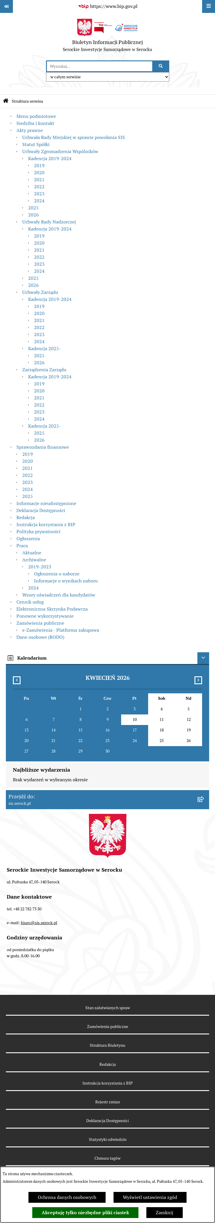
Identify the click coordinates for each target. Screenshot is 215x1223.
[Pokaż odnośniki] (6, 6)
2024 (39, 201)
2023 (39, 194)
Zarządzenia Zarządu (44, 370)
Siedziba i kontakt (35, 123)
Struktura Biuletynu (107, 1045)
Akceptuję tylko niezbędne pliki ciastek (85, 1213)
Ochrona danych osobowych (67, 1197)
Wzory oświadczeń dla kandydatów (58, 595)
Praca (22, 546)
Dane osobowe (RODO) (40, 637)
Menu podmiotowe (36, 116)
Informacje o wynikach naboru (66, 581)
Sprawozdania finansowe (42, 447)
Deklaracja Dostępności (40, 510)
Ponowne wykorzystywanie (45, 616)
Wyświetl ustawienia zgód (150, 1197)
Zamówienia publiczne (40, 623)
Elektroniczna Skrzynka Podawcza (52, 609)
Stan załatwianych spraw (107, 1007)
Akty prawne (29, 130)
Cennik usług (30, 602)
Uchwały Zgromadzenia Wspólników (60, 151)
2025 (33, 208)
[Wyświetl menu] (208, 6)
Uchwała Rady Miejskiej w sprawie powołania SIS (73, 137)
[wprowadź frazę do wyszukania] (99, 66)
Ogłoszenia (28, 539)
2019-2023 (39, 567)
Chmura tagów (107, 1158)
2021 (39, 180)
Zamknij (164, 1213)
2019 (39, 165)
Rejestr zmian (107, 1102)
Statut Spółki (36, 144)
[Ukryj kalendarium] (203, 658)
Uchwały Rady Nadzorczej (49, 222)
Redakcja (25, 517)
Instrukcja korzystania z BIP (45, 524)
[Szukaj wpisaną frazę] (161, 66)
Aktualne (31, 553)
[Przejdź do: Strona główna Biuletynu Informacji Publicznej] (6, 101)
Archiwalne (34, 560)
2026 (33, 215)
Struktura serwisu (27, 101)
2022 (39, 187)
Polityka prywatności (38, 532)
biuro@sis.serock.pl (39, 922)
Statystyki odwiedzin (107, 1139)
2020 (39, 173)
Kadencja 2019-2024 (50, 158)
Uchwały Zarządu (40, 292)
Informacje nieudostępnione (46, 503)
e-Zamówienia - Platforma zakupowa (60, 630)
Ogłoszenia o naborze (56, 574)
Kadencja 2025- (44, 348)
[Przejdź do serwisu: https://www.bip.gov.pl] (107, 6)
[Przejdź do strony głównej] (107, 37)
